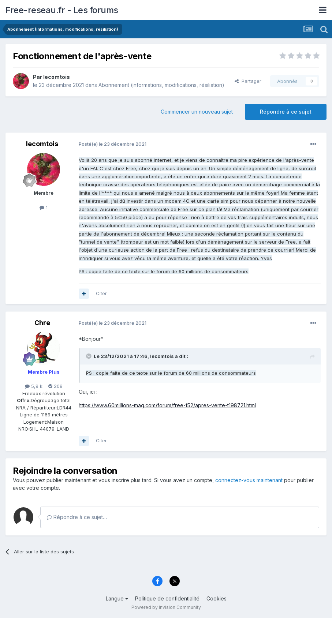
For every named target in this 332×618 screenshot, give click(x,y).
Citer (101, 293)
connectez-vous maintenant (249, 480)
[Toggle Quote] (89, 356)
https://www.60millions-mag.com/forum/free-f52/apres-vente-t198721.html (167, 405)
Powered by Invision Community (166, 607)
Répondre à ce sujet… (77, 517)
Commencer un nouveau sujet (197, 111)
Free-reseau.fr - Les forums (61, 10)
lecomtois (56, 77)
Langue (117, 598)
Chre (42, 323)
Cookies (216, 598)
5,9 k (33, 386)
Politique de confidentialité (167, 598)
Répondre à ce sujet (286, 111)
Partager (248, 81)
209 (55, 386)
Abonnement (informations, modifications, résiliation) (161, 85)
